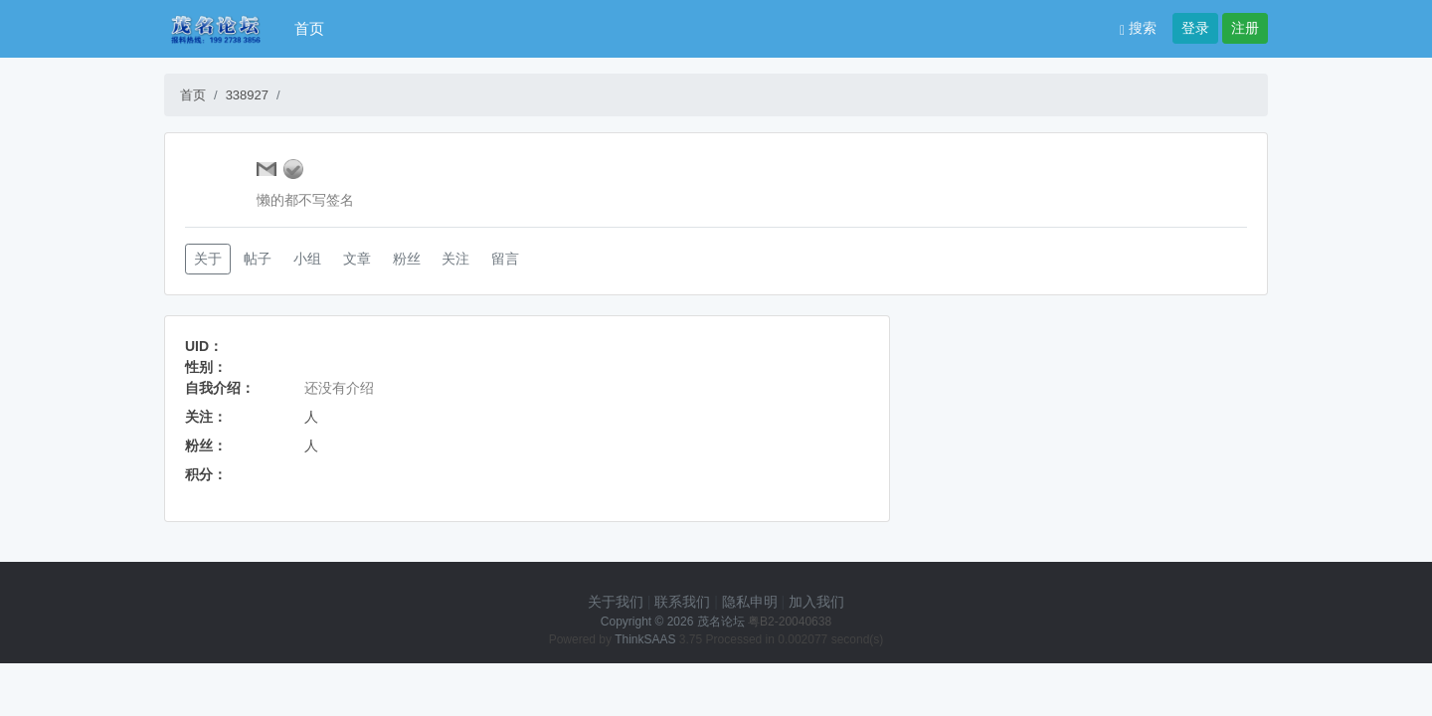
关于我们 (615, 602)
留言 (505, 259)
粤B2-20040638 (789, 621)
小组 (307, 259)
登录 (1195, 28)
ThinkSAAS (645, 639)
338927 (247, 95)
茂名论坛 (721, 621)
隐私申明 (750, 602)
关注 (455, 259)
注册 (1245, 28)
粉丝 (407, 259)
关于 (208, 259)
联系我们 (682, 602)
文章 (357, 259)
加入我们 (816, 602)
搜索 (1138, 28)
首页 (309, 28)
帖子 (257, 259)
